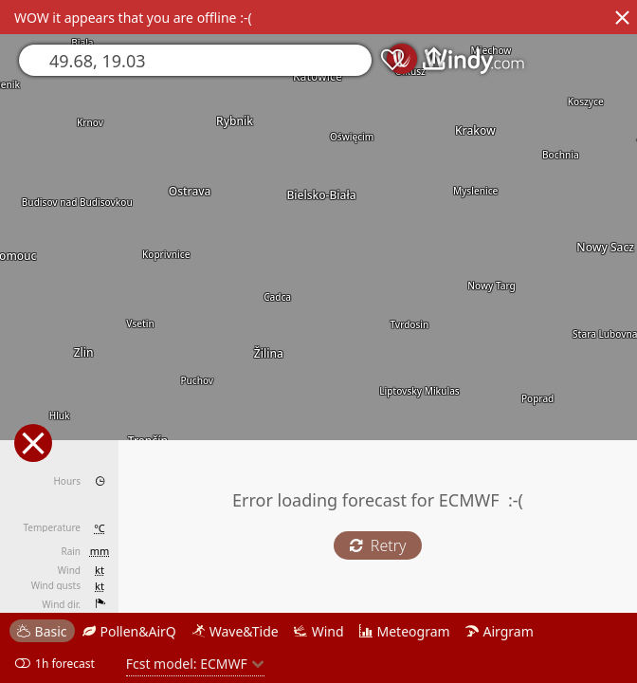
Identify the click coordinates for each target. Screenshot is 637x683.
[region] (318, 341)
